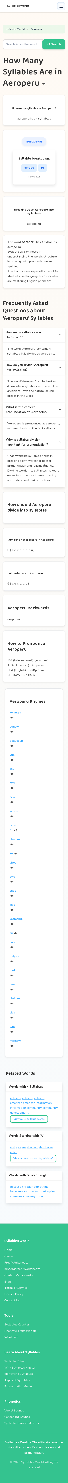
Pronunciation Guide (18, 1386)
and (12, 1147)
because (15, 1187)
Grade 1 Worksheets (18, 1275)
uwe (12, 984)
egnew (14, 726)
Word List (11, 1337)
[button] (61, 6)
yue (12, 755)
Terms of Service (16, 1288)
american (16, 1103)
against (52, 1191)
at (28, 1147)
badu (13, 970)
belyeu (14, 956)
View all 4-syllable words (29, 1119)
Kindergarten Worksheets (22, 1269)
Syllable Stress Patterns (21, 1423)
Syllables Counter (16, 1324)
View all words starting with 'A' (33, 1158)
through (27, 1187)
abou (13, 862)
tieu (12, 1012)
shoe (13, 891)
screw (14, 811)
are (24, 1147)
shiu (12, 905)
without (40, 1191)
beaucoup (16, 741)
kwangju (15, 712)
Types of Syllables (17, 1380)
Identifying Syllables (18, 1374)
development (19, 1113)
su (11, 933)
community (34, 1108)
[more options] (60, 335)
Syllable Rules (14, 1361)
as (19, 1147)
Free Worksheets (16, 1262)
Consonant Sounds (17, 1417)
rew (12, 783)
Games (9, 1256)
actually (15, 1098)
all (36, 1147)
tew (12, 797)
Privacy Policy (13, 1294)
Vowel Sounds (14, 1410)
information (44, 1103)
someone (16, 1196)
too (12, 942)
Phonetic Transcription (20, 1331)
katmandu (16, 919)
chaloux (15, 998)
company (29, 1196)
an (32, 1147)
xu (11, 853)
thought (42, 1196)
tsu (12, 769)
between (16, 1191)
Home (8, 1250)
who (13, 1027)
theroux (15, 839)
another (28, 1191)
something (41, 1187)
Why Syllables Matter (20, 1367)
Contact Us (12, 1300)
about (43, 1147)
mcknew (15, 1041)
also (50, 1147)
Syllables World (18, 5)
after (13, 1152)
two (12, 877)
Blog (7, 1281)
